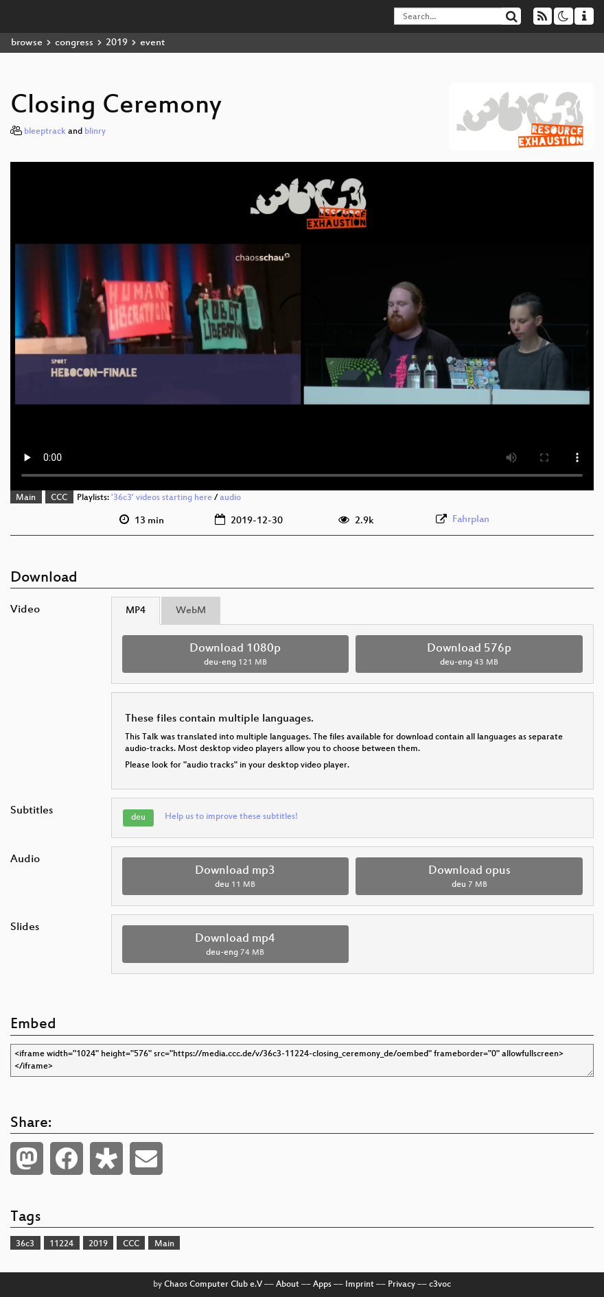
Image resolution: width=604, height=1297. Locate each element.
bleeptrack (45, 131)
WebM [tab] (191, 611)
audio (230, 498)
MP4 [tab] (136, 611)
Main (26, 498)
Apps (322, 1284)
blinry (95, 131)
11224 (61, 1244)
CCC (59, 498)
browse (27, 43)
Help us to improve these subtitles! (231, 817)
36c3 (25, 1244)
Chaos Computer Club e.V (213, 1284)
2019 (117, 43)
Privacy (401, 1284)
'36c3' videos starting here (161, 498)
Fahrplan (470, 519)
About (287, 1284)
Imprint (359, 1284)
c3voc (440, 1284)
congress (74, 43)
